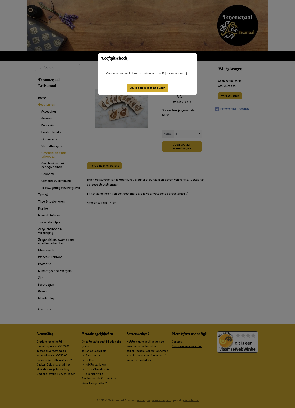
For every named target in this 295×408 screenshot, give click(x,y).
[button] (147, 88)
